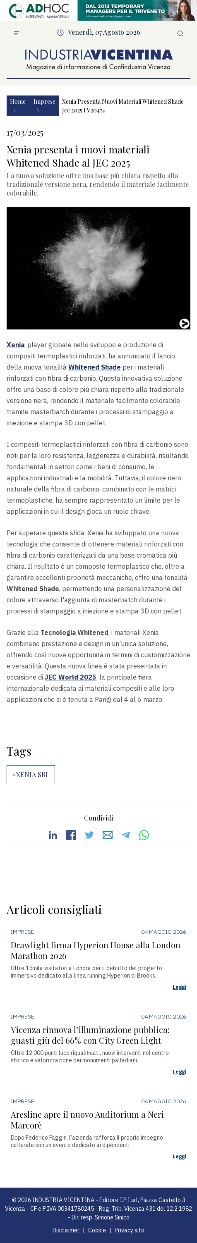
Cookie (97, 1230)
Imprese (44, 101)
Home (18, 101)
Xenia (15, 345)
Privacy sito (129, 1230)
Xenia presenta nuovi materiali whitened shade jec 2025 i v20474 (123, 106)
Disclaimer (66, 1230)
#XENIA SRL (31, 774)
